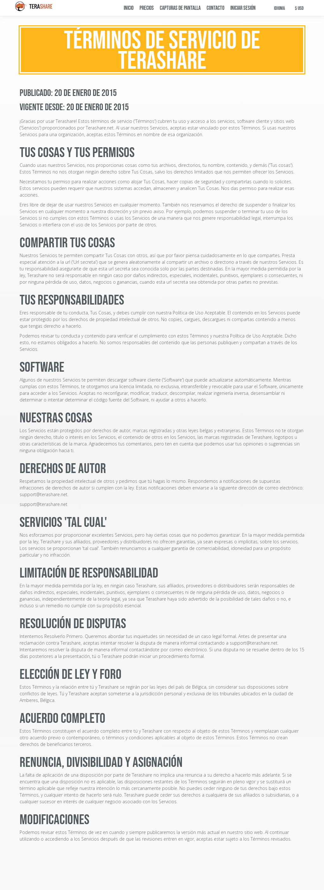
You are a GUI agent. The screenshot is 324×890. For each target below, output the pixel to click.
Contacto (215, 8)
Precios (147, 8)
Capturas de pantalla (180, 8)
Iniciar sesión (243, 8)
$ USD (299, 8)
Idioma (279, 8)
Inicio (129, 8)
